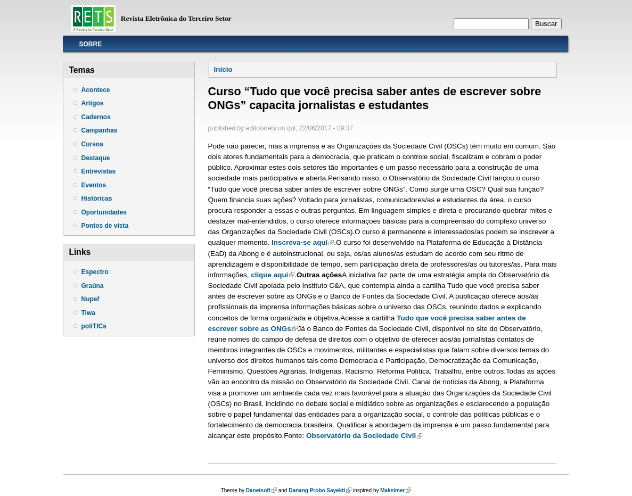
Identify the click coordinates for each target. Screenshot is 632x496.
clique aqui (272, 275)
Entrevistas (98, 171)
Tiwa (88, 313)
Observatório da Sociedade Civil (364, 436)
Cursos (92, 144)
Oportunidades (104, 212)
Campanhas (99, 130)
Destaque (95, 158)
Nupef (90, 299)
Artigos (92, 103)
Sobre (90, 44)
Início (223, 69)
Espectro (95, 272)
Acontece (95, 90)
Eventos (93, 185)
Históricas (96, 198)
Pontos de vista (105, 225)
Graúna (92, 286)
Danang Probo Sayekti (320, 490)
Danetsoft (261, 490)
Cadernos (96, 117)
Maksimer (395, 490)
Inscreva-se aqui (303, 242)
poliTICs (93, 326)
